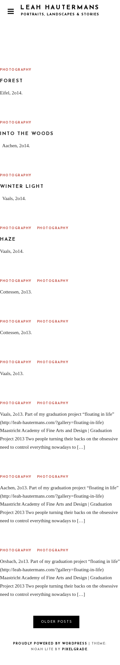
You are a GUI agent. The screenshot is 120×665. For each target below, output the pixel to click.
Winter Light (22, 186)
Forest (11, 81)
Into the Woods (27, 134)
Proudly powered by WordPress (50, 643)
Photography (16, 70)
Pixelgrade (74, 649)
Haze (8, 239)
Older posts (56, 622)
